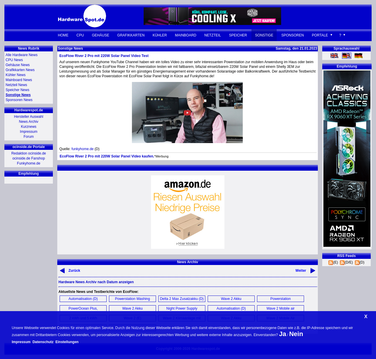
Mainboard (186, 35)
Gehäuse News (18, 65)
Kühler (160, 35)
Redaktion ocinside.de (28, 153)
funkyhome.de (82, 149)
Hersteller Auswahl (28, 117)
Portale (320, 35)
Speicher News (17, 90)
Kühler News (16, 75)
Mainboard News (19, 80)
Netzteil (212, 35)
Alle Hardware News (22, 55)
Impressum (28, 132)
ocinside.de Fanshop (28, 158)
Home (63, 35)
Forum (29, 137)
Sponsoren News (19, 100)
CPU (80, 35)
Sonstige (264, 35)
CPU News (14, 60)
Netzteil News (16, 85)
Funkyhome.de (28, 163)
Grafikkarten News (20, 70)
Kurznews (28, 127)
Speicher (238, 35)
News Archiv (28, 122)
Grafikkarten (131, 35)
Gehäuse (100, 35)
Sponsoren (292, 35)
